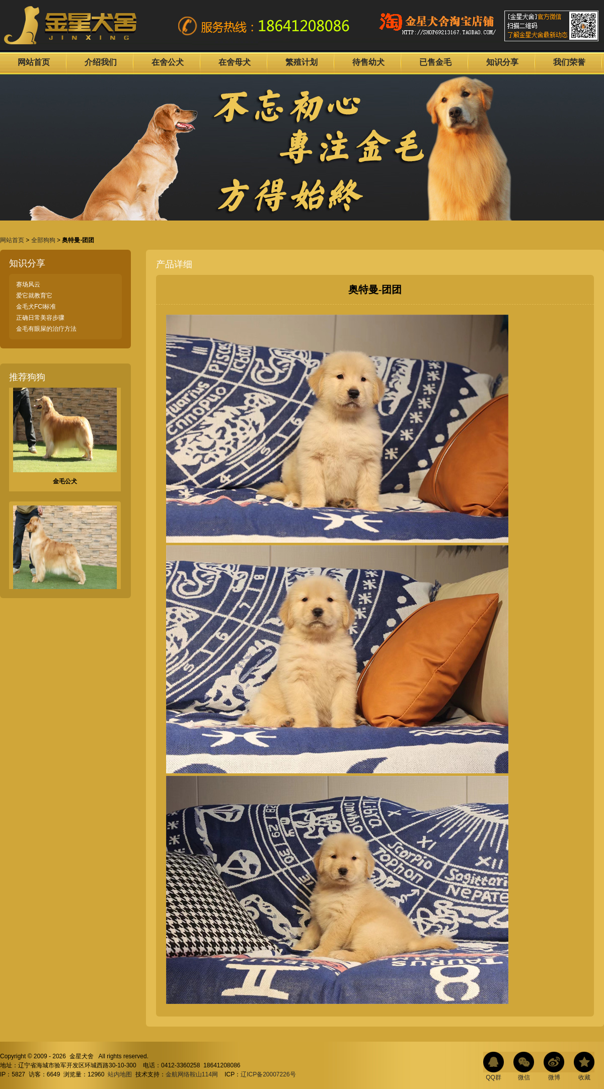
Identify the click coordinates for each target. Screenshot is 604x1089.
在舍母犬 (234, 62)
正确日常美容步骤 (40, 317)
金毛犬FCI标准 (36, 306)
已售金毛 (435, 62)
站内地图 (120, 1074)
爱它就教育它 (34, 295)
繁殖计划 (301, 62)
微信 (524, 1077)
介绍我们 (101, 62)
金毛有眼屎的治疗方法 (46, 328)
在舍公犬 (168, 62)
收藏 (584, 1077)
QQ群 (493, 1077)
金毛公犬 (65, 483)
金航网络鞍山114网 (192, 1074)
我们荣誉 (569, 62)
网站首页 (34, 62)
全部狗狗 (43, 240)
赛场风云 (28, 284)
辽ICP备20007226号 (268, 1074)
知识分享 (502, 62)
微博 (554, 1077)
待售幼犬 (368, 62)
